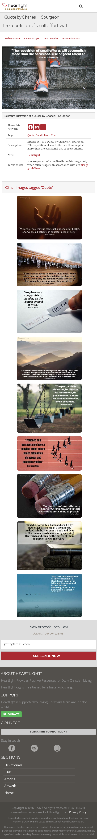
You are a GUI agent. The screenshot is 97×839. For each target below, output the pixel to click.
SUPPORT (10, 695)
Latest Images (31, 38)
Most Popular (51, 38)
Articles (9, 779)
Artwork (10, 786)
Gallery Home (12, 38)
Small (39, 135)
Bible (8, 772)
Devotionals (13, 765)
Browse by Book (71, 38)
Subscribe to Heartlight (48, 731)
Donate (11, 714)
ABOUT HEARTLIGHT (21, 673)
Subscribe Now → (48, 656)
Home (9, 793)
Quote (31, 135)
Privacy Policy (78, 812)
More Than (50, 135)
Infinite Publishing (59, 687)
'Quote (46, 187)
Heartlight (33, 155)
